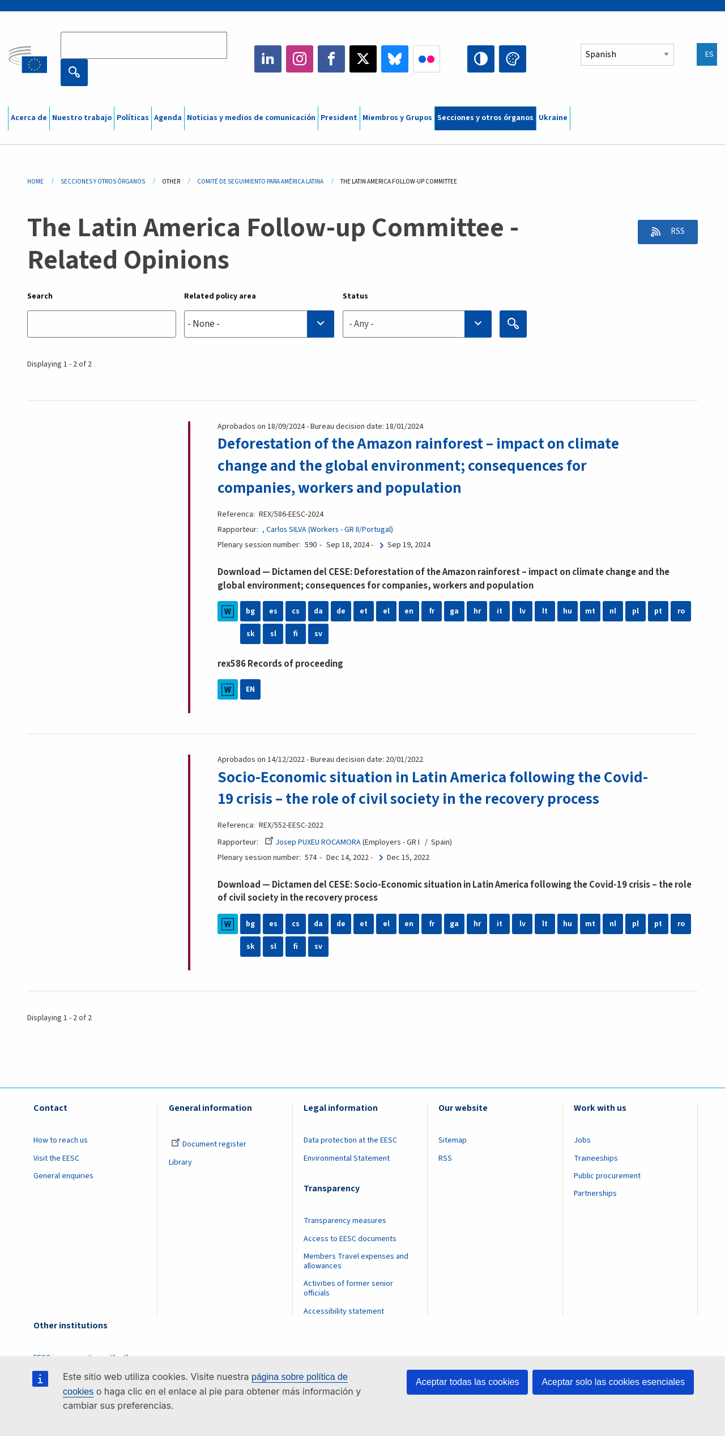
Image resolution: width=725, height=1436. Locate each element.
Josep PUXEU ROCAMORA (313, 841)
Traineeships (596, 1157)
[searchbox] (259, 324)
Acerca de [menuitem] (29, 117)
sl (273, 633)
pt (658, 610)
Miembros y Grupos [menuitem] (397, 117)
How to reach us (60, 1139)
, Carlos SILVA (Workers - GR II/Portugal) (328, 529)
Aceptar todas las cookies (467, 1382)
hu (567, 610)
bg (250, 610)
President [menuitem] (339, 117)
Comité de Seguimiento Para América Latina (260, 181)
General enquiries (63, 1175)
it (500, 610)
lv (522, 610)
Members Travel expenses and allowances (356, 1260)
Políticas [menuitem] (133, 117)
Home (35, 181)
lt (545, 610)
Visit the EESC (56, 1157)
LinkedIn (268, 59)
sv (318, 633)
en (408, 610)
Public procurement (607, 1175)
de (341, 610)
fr (431, 610)
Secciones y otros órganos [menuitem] (485, 117)
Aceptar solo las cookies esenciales (613, 1382)
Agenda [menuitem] (168, 117)
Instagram (299, 59)
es (273, 610)
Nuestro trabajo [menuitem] (82, 117)
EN (250, 688)
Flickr (426, 59)
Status (355, 296)
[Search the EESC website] (144, 45)
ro (681, 610)
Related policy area (220, 296)
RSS (675, 232)
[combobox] (259, 324)
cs (296, 610)
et (364, 610)
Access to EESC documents (350, 1237)
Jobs (582, 1139)
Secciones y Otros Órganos (103, 181)
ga (454, 610)
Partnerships (595, 1193)
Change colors (512, 59)
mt (590, 610)
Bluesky (394, 59)
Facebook (331, 59)
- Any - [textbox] (361, 324)
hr (477, 610)
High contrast (480, 59)
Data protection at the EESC (350, 1139)
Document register (208, 1143)
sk (250, 633)
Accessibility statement (344, 1310)
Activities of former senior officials (348, 1287)
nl (612, 610)
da (318, 610)
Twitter (363, 59)
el (386, 610)
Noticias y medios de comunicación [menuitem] (251, 117)
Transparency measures (345, 1220)
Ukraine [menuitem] (553, 117)
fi (295, 633)
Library (180, 1161)
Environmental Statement (347, 1157)
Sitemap (452, 1139)
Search (40, 296)
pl (635, 610)
